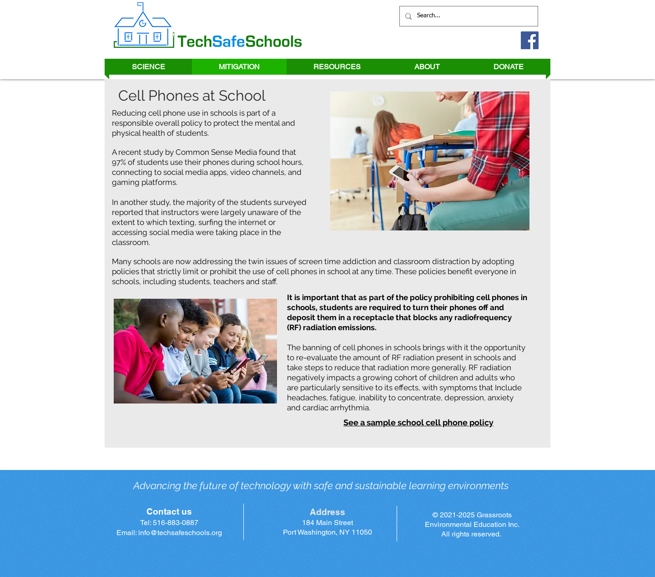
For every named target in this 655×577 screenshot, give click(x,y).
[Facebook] (530, 40)
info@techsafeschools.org (180, 532)
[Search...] (468, 16)
